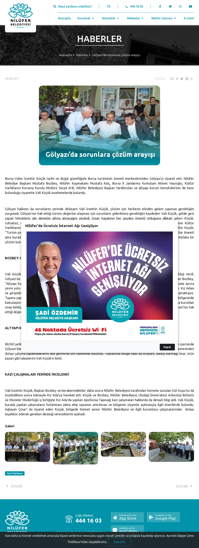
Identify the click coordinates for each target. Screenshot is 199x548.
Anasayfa (64, 18)
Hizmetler (111, 18)
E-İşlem (189, 18)
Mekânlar (135, 18)
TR (108, 6)
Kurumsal (86, 18)
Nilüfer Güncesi (163, 18)
